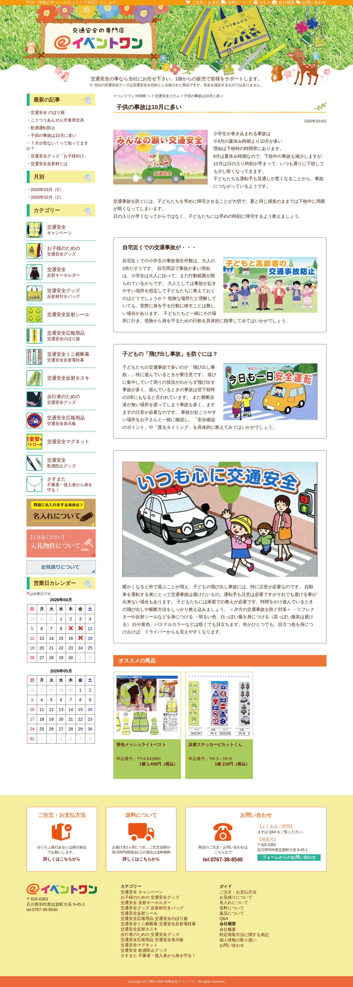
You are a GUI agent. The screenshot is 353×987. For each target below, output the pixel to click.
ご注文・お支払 (202, 2)
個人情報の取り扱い (238, 940)
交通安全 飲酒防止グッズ (144, 950)
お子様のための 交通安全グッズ (150, 897)
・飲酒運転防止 (40, 127)
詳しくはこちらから (61, 859)
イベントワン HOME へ (132, 96)
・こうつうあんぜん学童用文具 (55, 120)
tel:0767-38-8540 (223, 860)
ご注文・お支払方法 (238, 892)
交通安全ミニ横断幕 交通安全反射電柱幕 (158, 923)
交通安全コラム (167, 96)
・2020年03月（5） (44, 189)
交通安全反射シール (139, 913)
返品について (231, 913)
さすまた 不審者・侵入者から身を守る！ (158, 955)
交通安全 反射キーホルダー (146, 902)
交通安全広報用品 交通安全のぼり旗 (154, 918)
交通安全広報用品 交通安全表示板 (152, 939)
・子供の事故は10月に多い (51, 135)
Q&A (223, 918)
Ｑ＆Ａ (262, 2)
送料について (236, 2)
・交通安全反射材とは (47, 163)
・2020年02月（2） (44, 197)
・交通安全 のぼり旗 (45, 112)
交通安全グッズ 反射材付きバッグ (152, 907)
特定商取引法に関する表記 (244, 934)
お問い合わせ (311, 2)
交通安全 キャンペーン (142, 892)
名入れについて (233, 902)
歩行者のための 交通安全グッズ (150, 934)
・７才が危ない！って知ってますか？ (57, 146)
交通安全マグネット (139, 945)
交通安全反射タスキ (139, 929)
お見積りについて (235, 897)
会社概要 (283, 2)
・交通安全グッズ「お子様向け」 (57, 156)
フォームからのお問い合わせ (289, 857)
